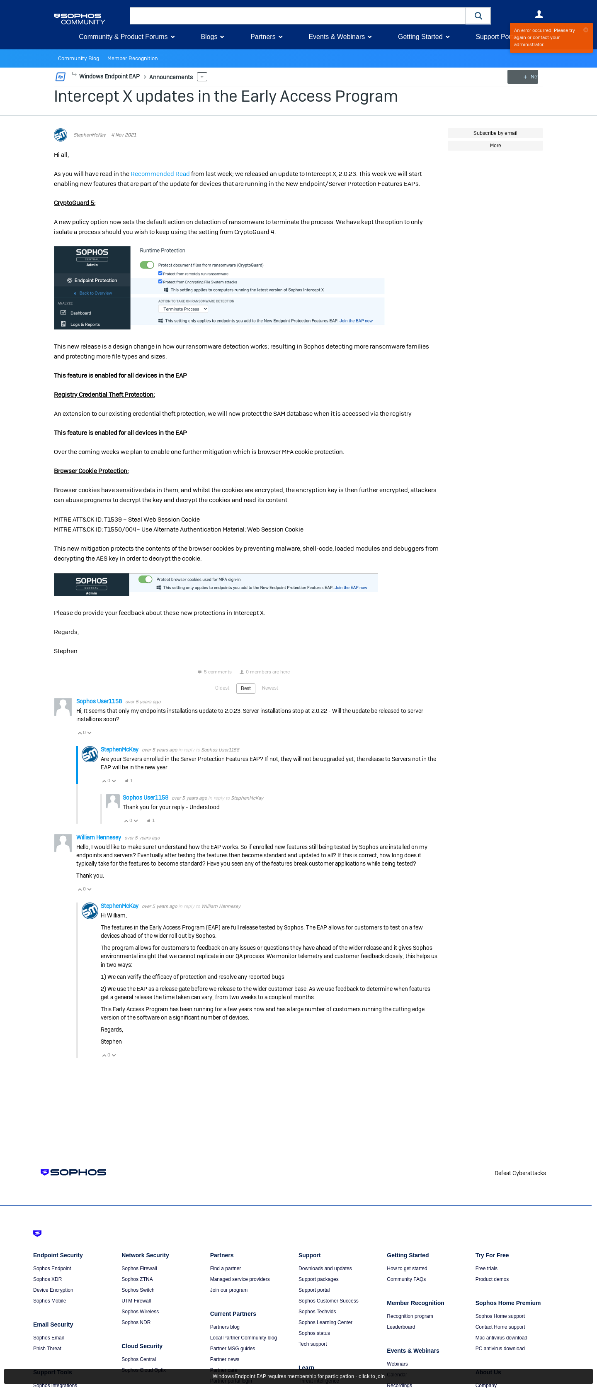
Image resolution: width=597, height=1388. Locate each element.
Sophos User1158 (99, 701)
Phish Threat (47, 1348)
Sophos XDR (47, 1279)
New (524, 76)
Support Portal (497, 36)
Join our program (229, 1290)
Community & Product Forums (123, 36)
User (539, 14)
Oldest (222, 688)
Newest (270, 688)
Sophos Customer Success (328, 1301)
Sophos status (314, 1333)
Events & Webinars (336, 36)
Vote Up (79, 732)
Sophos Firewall (139, 1268)
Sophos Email (48, 1338)
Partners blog (225, 1327)
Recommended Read (160, 174)
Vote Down (89, 732)
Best (246, 688)
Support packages (318, 1279)
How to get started (407, 1268)
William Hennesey (99, 837)
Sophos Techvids (317, 1312)
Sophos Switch (137, 1290)
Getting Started (420, 36)
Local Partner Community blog (243, 1338)
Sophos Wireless (140, 1312)
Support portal (314, 1290)
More (74, 74)
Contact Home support (500, 1327)
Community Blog (77, 58)
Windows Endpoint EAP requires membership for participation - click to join (299, 1376)
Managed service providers (240, 1279)
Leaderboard (401, 1327)
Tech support (312, 1344)
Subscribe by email (495, 133)
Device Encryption (53, 1290)
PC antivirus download (500, 1348)
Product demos (492, 1279)
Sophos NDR (135, 1322)
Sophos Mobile (49, 1301)
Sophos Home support (500, 1316)
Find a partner (225, 1268)
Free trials (487, 1268)
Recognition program (410, 1316)
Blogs (209, 36)
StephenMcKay (89, 135)
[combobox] (298, 15)
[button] (478, 15)
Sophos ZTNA (137, 1279)
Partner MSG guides (232, 1348)
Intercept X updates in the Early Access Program (226, 96)
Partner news (225, 1359)
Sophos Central (138, 1359)
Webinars (397, 1364)
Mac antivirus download (501, 1338)
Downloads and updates (325, 1268)
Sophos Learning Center (325, 1322)
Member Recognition (128, 58)
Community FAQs (406, 1279)
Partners (262, 36)
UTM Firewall (136, 1301)
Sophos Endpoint (52, 1268)
